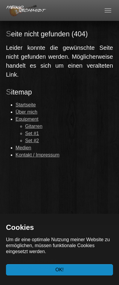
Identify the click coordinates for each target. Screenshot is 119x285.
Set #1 (32, 133)
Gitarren (33, 126)
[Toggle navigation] (108, 10)
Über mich (26, 111)
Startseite (26, 104)
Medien (23, 147)
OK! (59, 269)
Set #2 (32, 140)
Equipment (27, 119)
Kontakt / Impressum (38, 154)
